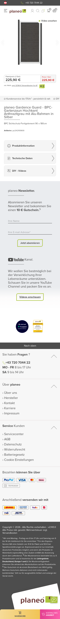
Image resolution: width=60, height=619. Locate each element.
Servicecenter (14, 434)
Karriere (10, 408)
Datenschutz (13, 444)
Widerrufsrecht (14, 450)
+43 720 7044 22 (33, 2)
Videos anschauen (30, 297)
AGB (7, 439)
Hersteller (11, 398)
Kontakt (9, 403)
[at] (5, 2)
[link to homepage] (18, 11)
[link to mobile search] (37, 10)
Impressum (11, 413)
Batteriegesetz (14, 455)
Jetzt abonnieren (30, 243)
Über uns (10, 393)
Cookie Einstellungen (19, 460)
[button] (5, 2)
